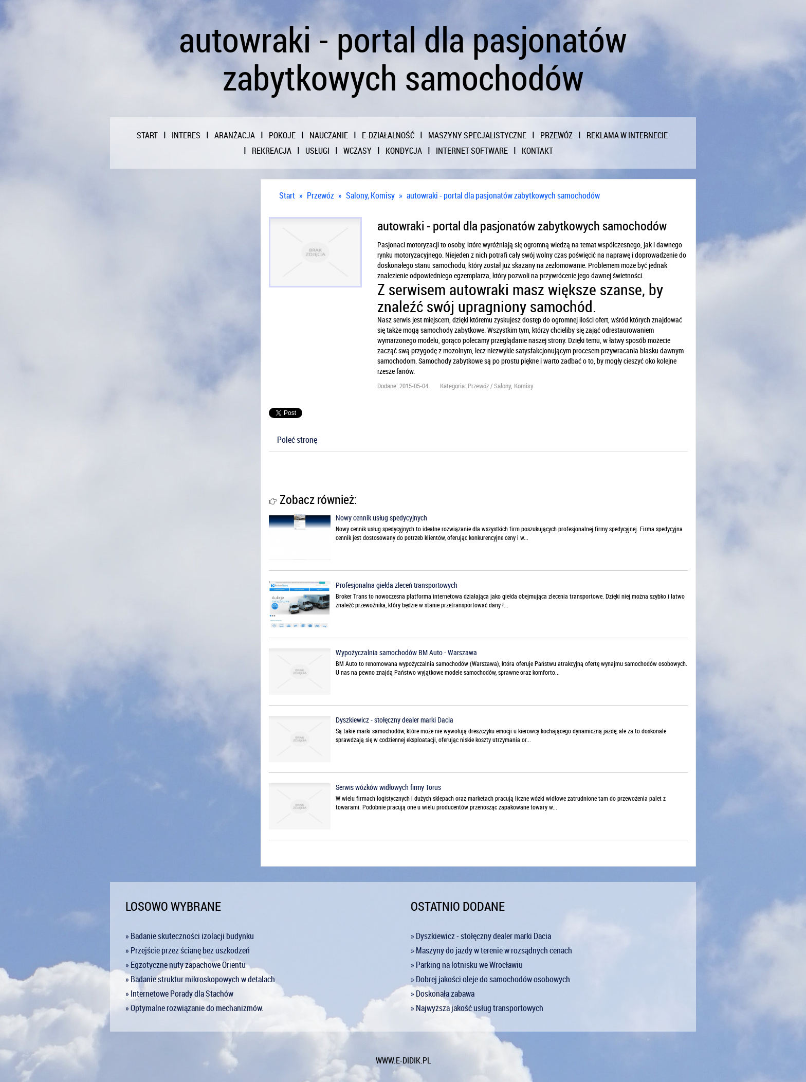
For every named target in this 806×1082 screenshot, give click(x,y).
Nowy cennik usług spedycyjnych (381, 517)
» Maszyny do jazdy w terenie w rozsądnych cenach (491, 950)
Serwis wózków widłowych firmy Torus (388, 787)
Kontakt (537, 150)
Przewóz (320, 195)
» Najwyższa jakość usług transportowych (477, 1008)
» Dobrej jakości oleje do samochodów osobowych (490, 979)
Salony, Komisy (370, 195)
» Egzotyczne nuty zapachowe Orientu (185, 964)
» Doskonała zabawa (442, 993)
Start (287, 195)
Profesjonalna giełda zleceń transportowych (396, 585)
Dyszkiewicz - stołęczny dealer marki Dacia (394, 720)
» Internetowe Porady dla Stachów (179, 993)
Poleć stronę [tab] (297, 439)
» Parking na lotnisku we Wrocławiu (467, 964)
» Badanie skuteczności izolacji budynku (189, 936)
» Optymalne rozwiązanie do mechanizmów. (194, 1008)
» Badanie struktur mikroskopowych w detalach (200, 979)
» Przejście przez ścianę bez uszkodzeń (187, 950)
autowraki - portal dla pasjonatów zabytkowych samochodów (503, 195)
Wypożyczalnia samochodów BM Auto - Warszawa (406, 652)
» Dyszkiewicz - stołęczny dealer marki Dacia (481, 936)
